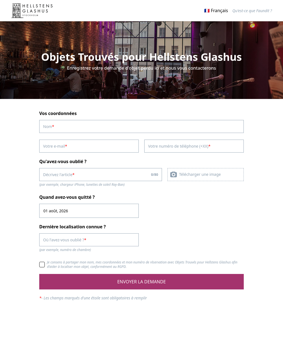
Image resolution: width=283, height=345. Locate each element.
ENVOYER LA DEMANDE (141, 282)
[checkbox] (42, 264)
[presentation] (205, 174)
